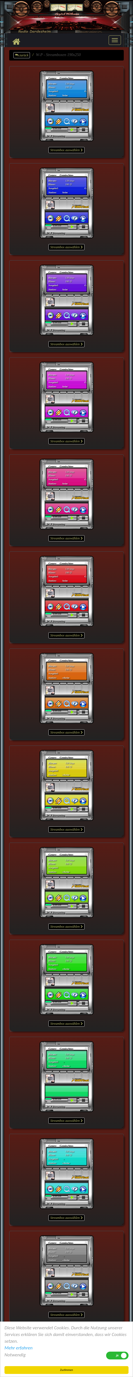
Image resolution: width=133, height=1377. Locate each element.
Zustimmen (66, 1370)
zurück (21, 55)
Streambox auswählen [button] (66, 150)
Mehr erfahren (18, 1348)
